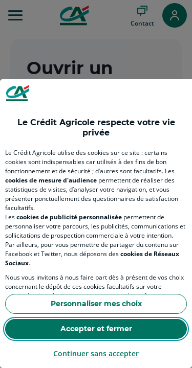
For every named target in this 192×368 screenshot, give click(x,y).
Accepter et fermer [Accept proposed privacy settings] (96, 328)
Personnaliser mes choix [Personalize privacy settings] (96, 303)
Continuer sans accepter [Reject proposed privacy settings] (96, 353)
